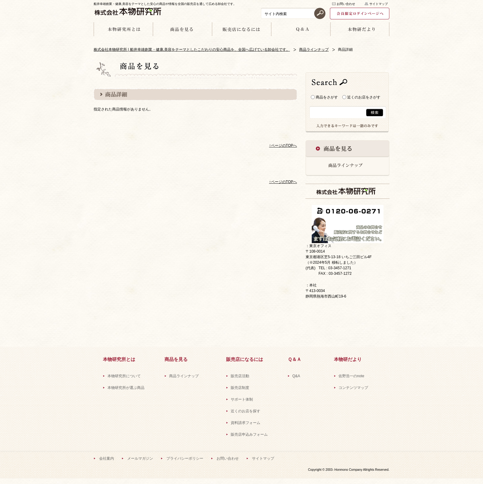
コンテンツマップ (353, 388)
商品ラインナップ (314, 49)
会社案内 (106, 458)
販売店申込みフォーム (249, 434)
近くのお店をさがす (361, 97)
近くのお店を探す (245, 411)
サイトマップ (378, 4)
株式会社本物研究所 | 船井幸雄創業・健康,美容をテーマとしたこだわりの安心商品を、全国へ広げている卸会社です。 (192, 49)
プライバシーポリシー (184, 458)
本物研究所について (124, 376)
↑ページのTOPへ (283, 145)
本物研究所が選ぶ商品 (126, 388)
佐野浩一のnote (351, 376)
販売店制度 (240, 388)
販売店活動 (240, 376)
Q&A (296, 376)
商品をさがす (324, 97)
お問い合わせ (346, 4)
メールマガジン (140, 458)
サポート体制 (242, 399)
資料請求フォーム (245, 423)
